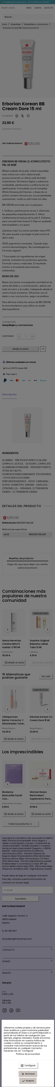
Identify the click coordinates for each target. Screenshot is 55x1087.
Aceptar (28, 1081)
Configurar (27, 1065)
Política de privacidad (28, 1053)
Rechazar (28, 1074)
